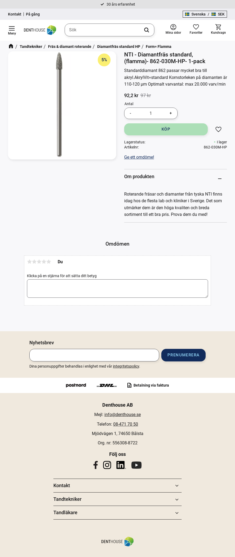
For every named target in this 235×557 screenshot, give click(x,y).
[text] (131, 95)
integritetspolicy (126, 366)
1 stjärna (29, 261)
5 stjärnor (48, 261)
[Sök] (146, 30)
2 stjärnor (34, 261)
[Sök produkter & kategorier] (109, 30)
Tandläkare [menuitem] (65, 512)
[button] (12, 30)
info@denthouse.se (122, 414)
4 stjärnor (43, 261)
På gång (33, 14)
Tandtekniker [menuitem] (67, 499)
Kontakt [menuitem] (61, 485)
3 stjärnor (39, 261)
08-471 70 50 (125, 424)
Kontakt (14, 14)
